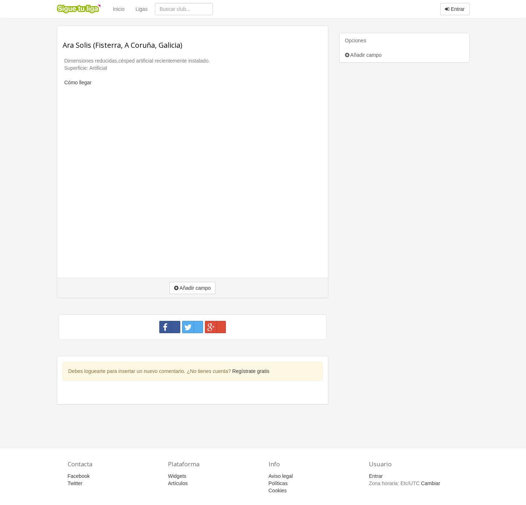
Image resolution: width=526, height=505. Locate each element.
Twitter (75, 483)
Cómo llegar (78, 82)
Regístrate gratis (250, 371)
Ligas (141, 9)
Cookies (278, 490)
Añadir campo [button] (192, 288)
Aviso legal (281, 476)
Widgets (177, 476)
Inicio (119, 9)
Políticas (278, 483)
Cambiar (430, 483)
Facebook (79, 476)
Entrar (454, 9)
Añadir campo (363, 55)
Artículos (178, 483)
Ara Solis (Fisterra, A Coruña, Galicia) (122, 45)
